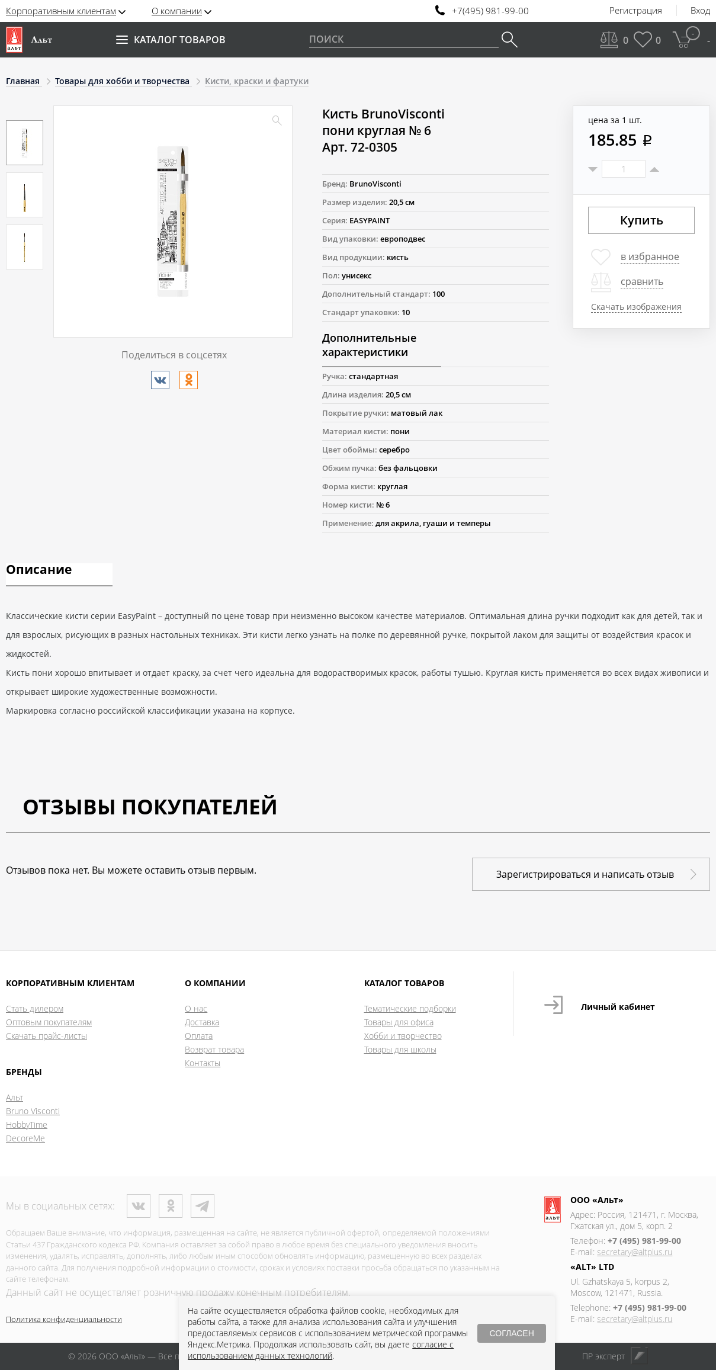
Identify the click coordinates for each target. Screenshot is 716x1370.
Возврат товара (214, 1049)
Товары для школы (400, 1049)
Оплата (199, 1035)
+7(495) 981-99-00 (490, 11)
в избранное (650, 256)
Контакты (202, 1063)
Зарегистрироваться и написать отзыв (585, 874)
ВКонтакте (138, 1206)
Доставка (202, 1022)
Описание (39, 570)
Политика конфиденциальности (64, 1319)
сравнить (642, 281)
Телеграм (202, 1206)
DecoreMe (25, 1138)
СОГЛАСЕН (511, 1333)
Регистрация (635, 10)
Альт (14, 1097)
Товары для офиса (399, 1022)
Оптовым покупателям (49, 1022)
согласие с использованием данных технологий (321, 1350)
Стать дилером (34, 1008)
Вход (700, 10)
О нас (196, 1008)
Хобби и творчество (403, 1035)
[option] (24, 142)
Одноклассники (170, 1206)
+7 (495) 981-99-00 (644, 1240)
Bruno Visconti (33, 1110)
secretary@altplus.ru (634, 1251)
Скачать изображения (636, 306)
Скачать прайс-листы (46, 1035)
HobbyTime (26, 1124)
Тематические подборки (410, 1008)
